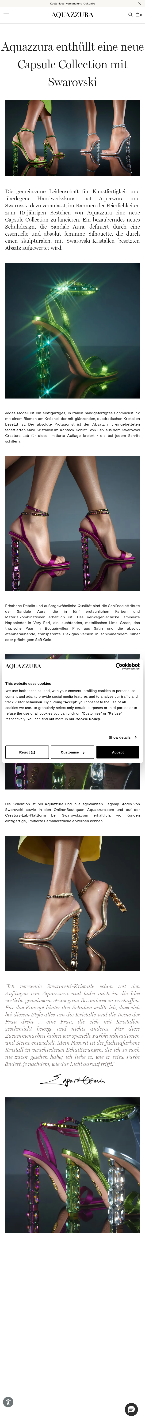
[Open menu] (6, 15)
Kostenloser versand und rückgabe (72, 3)
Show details (120, 737)
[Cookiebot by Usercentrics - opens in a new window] (119, 666)
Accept (118, 752)
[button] (139, 3)
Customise (72, 752)
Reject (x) (27, 752)
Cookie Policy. (88, 719)
